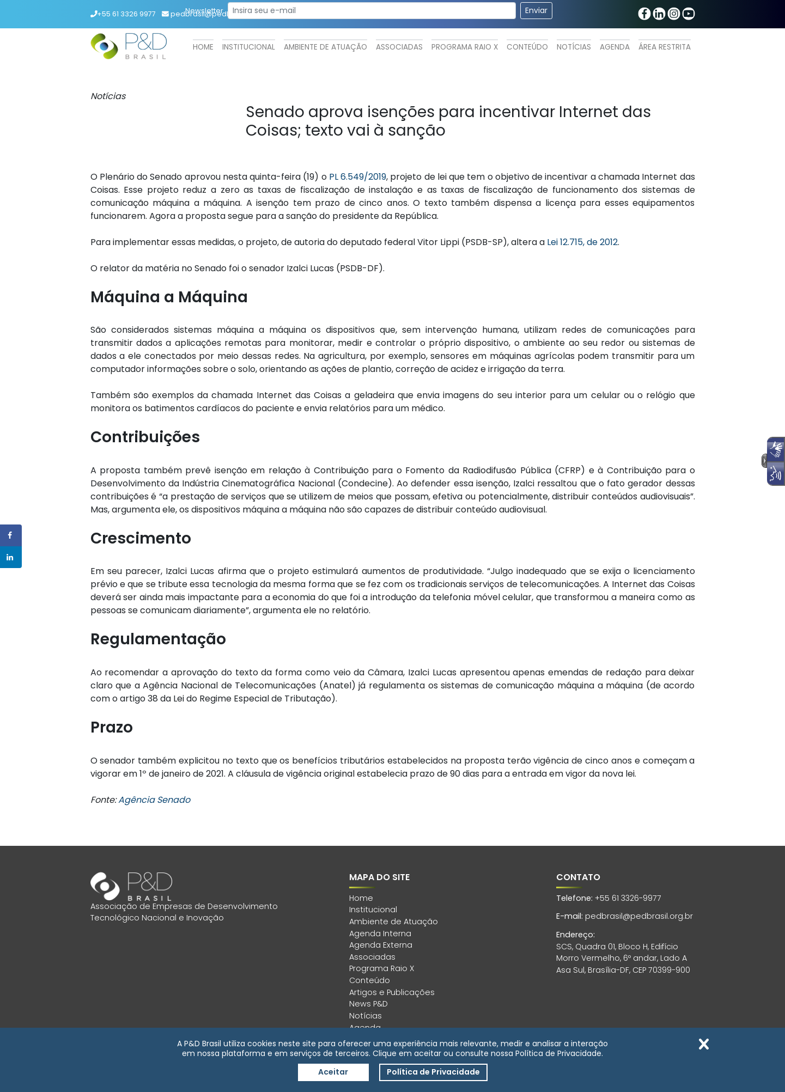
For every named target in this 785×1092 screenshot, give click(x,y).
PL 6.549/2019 (357, 176)
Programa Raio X (464, 47)
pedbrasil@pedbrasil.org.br (639, 916)
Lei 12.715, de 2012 (582, 242)
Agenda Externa (380, 945)
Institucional (248, 47)
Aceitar (333, 1071)
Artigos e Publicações (392, 992)
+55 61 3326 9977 (123, 14)
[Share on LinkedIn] (11, 557)
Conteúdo (527, 47)
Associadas (399, 47)
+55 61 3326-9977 (628, 898)
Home (203, 47)
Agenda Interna (380, 933)
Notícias (574, 47)
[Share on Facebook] (11, 535)
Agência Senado (154, 800)
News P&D (368, 1003)
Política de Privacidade (433, 1071)
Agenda (615, 47)
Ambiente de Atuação (325, 47)
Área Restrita (664, 47)
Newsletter (204, 10)
